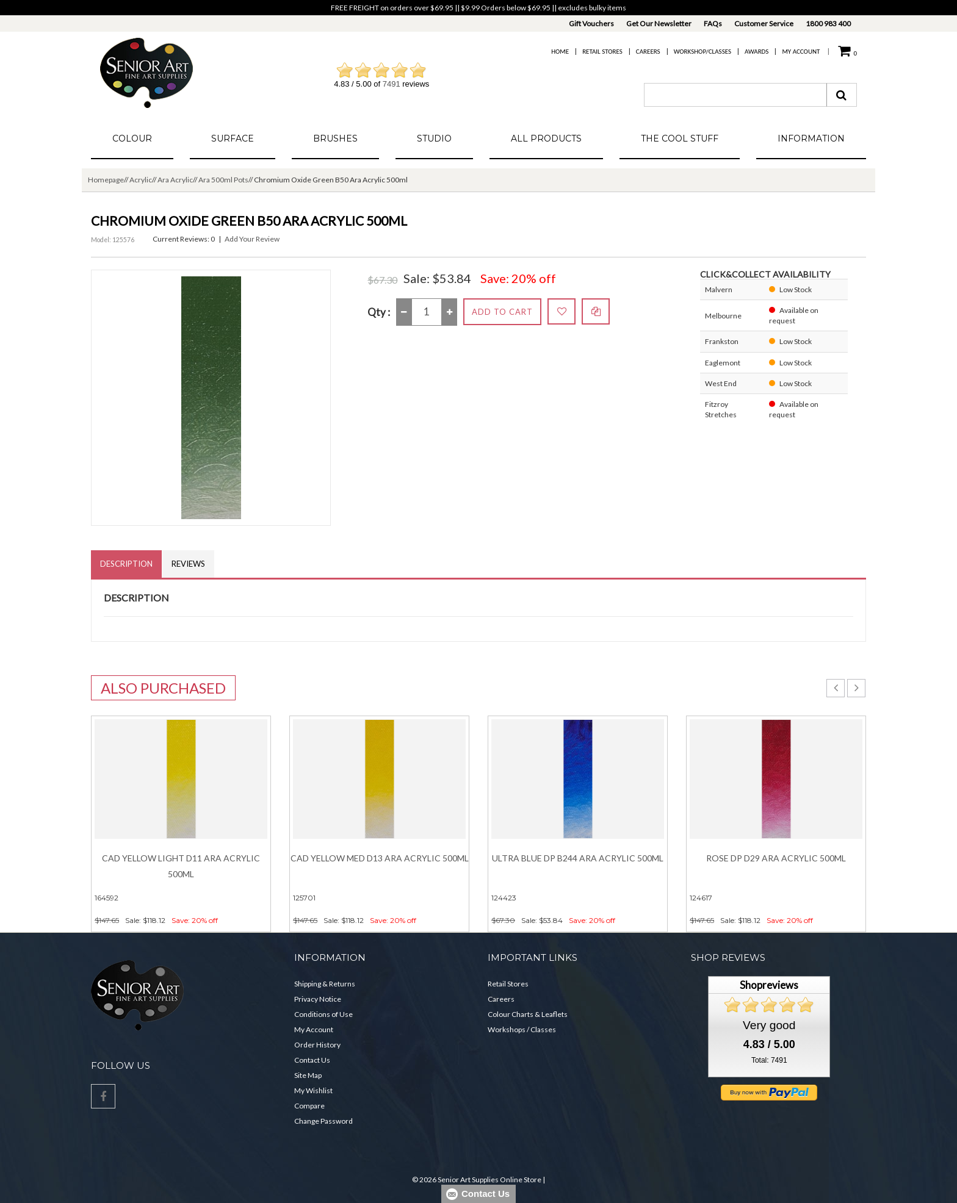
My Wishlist (313, 1090)
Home (560, 52)
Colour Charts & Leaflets (528, 1014)
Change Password (323, 1121)
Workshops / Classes (522, 1029)
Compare (309, 1105)
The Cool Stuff (679, 138)
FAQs (713, 23)
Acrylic (140, 179)
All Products (546, 138)
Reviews (188, 564)
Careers (648, 52)
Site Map (308, 1075)
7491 (391, 83)
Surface (232, 138)
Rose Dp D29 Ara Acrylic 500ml (776, 858)
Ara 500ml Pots (223, 179)
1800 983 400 (828, 23)
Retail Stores (602, 52)
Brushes (335, 138)
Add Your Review (252, 238)
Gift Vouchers (591, 23)
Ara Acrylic (175, 179)
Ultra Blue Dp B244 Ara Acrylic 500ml (577, 858)
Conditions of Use (323, 1014)
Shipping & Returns (324, 983)
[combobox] (735, 95)
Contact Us (312, 1060)
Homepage (106, 179)
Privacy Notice (317, 999)
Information (811, 138)
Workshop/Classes (702, 52)
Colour (132, 138)
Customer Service (763, 23)
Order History (317, 1044)
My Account (801, 52)
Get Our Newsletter (659, 23)
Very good (769, 1025)
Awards (756, 52)
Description (126, 564)
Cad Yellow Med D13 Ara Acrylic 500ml (380, 858)
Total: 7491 (769, 1060)
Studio (434, 138)
